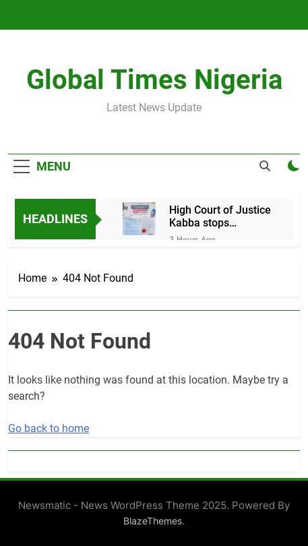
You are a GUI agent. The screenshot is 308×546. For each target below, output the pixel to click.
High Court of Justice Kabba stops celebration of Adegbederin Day (220, 216)
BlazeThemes (152, 520)
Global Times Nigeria (154, 80)
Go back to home (48, 428)
